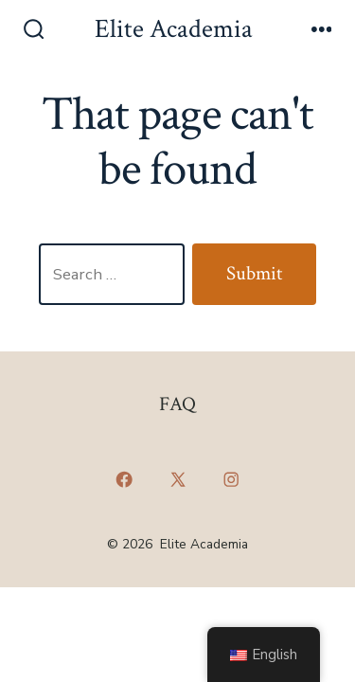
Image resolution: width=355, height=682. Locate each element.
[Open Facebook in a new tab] (124, 480)
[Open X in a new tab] (177, 480)
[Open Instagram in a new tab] (231, 480)
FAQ (177, 404)
